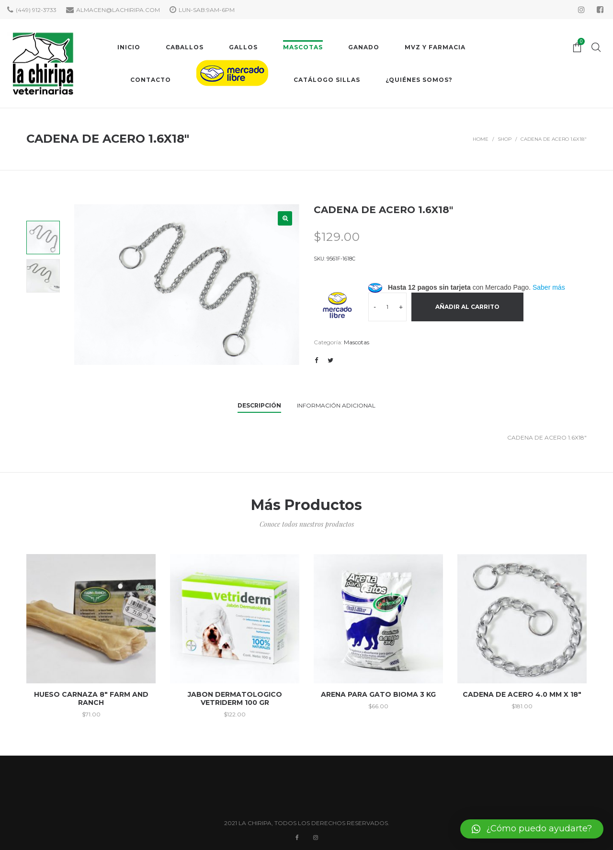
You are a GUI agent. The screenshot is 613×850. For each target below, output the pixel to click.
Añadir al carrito (467, 306)
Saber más (549, 287)
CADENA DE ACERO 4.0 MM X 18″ (522, 694)
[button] (531, 829)
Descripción (259, 405)
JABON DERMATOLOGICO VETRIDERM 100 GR (235, 698)
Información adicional (336, 405)
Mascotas (356, 342)
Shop (504, 139)
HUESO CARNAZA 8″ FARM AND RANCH (91, 698)
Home (480, 139)
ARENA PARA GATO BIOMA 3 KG (378, 694)
